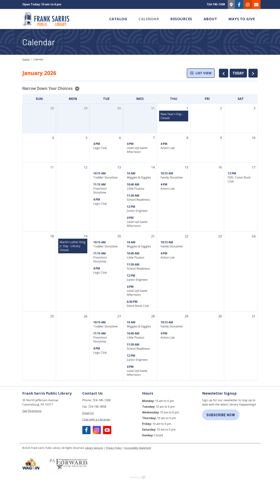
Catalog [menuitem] (118, 18)
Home (25, 59)
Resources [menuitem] (181, 18)
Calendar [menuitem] (149, 18)
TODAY (238, 73)
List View (200, 73)
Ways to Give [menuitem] (241, 18)
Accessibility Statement (137, 448)
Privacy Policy (114, 448)
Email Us (88, 413)
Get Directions (31, 411)
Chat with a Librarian (96, 419)
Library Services (94, 448)
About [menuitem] (210, 18)
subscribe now (220, 415)
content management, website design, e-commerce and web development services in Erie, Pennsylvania (140, 477)
